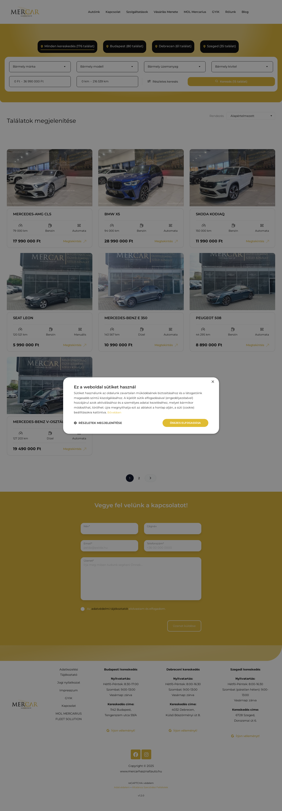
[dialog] (141, 405)
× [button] (212, 381)
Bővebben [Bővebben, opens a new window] (114, 412)
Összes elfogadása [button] (184, 423)
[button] (98, 423)
